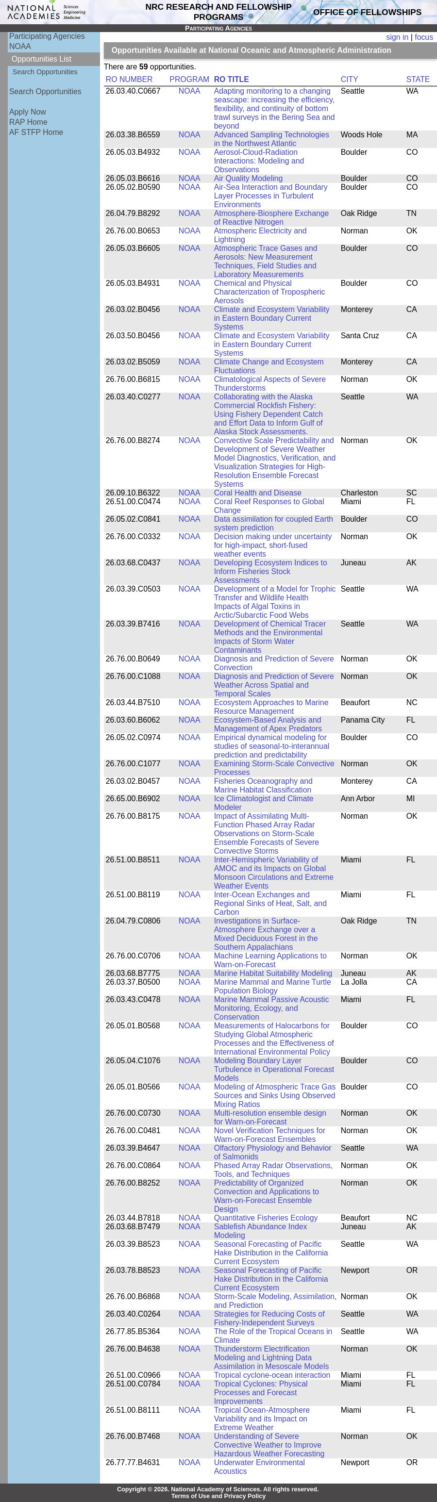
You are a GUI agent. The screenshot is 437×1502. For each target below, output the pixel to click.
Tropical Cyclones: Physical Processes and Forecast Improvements (261, 1392)
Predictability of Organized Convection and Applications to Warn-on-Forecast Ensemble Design (266, 1196)
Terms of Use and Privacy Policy (218, 1496)
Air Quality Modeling (248, 178)
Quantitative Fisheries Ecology (266, 1218)
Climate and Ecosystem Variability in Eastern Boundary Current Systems (272, 318)
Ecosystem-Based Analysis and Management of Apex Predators (268, 724)
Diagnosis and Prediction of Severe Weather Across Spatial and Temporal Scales (274, 685)
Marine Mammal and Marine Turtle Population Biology (272, 986)
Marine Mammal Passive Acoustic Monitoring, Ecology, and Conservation (271, 1008)
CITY (349, 79)
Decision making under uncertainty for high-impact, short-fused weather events (273, 545)
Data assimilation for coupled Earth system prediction (273, 523)
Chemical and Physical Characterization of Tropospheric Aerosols (269, 292)
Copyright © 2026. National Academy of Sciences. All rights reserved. (218, 1489)
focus (424, 37)
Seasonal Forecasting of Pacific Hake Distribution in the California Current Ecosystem (271, 1253)
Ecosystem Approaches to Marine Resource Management (271, 706)
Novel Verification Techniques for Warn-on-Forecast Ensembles (269, 1134)
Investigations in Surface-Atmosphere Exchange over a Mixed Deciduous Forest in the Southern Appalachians (266, 934)
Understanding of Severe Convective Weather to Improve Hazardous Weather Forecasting (269, 1445)
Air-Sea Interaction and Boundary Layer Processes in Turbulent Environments (271, 196)
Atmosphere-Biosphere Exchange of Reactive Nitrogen (271, 217)
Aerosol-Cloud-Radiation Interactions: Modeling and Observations (259, 161)
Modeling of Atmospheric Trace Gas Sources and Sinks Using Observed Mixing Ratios (275, 1095)
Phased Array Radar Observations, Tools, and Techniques (273, 1169)
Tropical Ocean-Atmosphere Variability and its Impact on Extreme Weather (262, 1419)
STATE (418, 79)
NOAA (20, 46)
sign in (398, 37)
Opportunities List (41, 59)
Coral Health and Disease (258, 493)
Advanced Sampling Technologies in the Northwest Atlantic (271, 139)
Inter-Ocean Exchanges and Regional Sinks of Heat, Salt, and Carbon (270, 903)
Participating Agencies (47, 36)
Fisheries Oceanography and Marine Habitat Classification (263, 785)
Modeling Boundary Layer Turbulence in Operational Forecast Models (274, 1069)
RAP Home (28, 122)
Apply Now (27, 112)
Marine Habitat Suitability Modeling (273, 973)
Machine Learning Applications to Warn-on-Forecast (270, 960)
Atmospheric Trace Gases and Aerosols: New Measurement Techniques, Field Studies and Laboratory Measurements (266, 261)
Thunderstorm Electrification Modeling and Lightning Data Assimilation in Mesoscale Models (271, 1357)
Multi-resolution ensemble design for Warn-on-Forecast (270, 1117)
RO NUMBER (129, 79)
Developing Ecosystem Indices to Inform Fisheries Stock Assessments (270, 571)
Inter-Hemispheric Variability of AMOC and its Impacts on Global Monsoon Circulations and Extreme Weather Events (274, 873)
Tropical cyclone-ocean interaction (272, 1375)
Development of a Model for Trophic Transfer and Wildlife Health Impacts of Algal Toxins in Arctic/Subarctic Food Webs (275, 602)
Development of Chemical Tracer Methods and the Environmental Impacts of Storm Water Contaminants (270, 637)
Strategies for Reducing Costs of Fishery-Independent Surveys (269, 1318)
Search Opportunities (45, 72)
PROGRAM (189, 79)
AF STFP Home (36, 132)
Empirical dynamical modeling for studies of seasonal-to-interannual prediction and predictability (272, 746)
